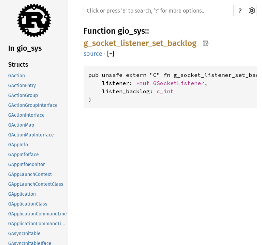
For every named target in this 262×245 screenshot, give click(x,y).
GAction (16, 76)
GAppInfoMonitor (26, 164)
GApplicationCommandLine (37, 214)
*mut (144, 83)
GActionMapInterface (31, 135)
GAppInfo (18, 145)
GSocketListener (178, 83)
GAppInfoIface (23, 155)
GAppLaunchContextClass (35, 184)
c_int (165, 91)
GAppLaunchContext (30, 174)
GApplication (22, 194)
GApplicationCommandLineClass (38, 224)
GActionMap (21, 125)
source (93, 54)
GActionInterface (26, 115)
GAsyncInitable (24, 233)
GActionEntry (22, 85)
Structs (18, 64)
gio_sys (131, 31)
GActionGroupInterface (33, 105)
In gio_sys (25, 48)
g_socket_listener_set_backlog (140, 43)
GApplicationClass (27, 204)
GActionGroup (23, 95)
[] (110, 54)
